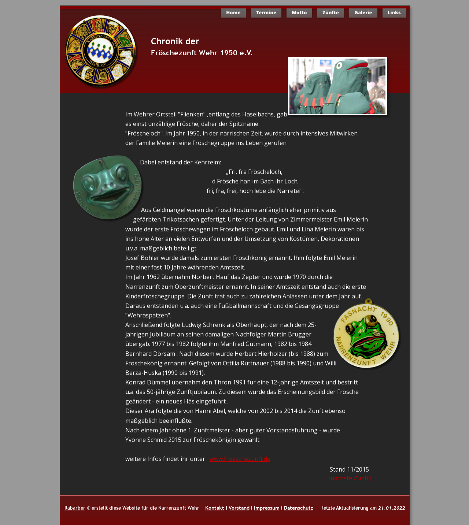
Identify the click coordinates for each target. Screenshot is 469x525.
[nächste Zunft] (349, 478)
